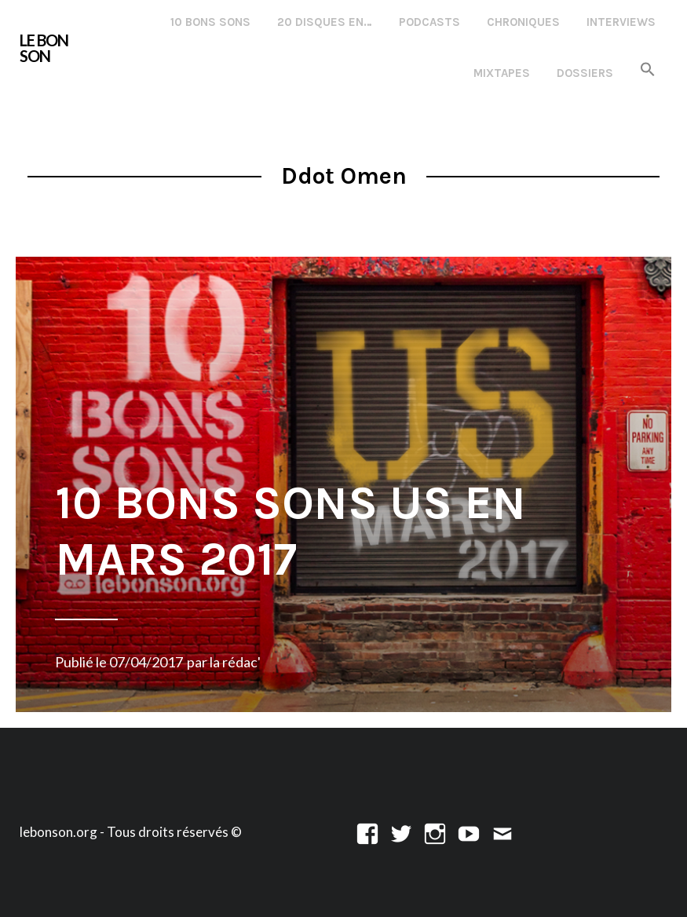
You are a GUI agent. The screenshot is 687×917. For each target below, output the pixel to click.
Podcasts (429, 22)
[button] (647, 70)
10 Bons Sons (210, 22)
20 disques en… (324, 22)
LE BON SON (44, 48)
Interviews (621, 22)
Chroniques (523, 22)
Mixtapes (501, 73)
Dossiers (585, 73)
